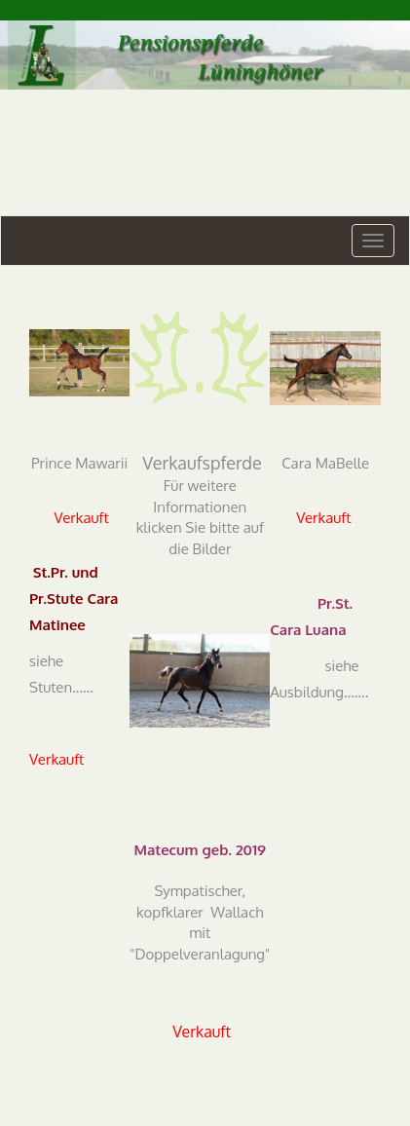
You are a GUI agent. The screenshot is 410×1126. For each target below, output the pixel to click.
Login (18, 10)
